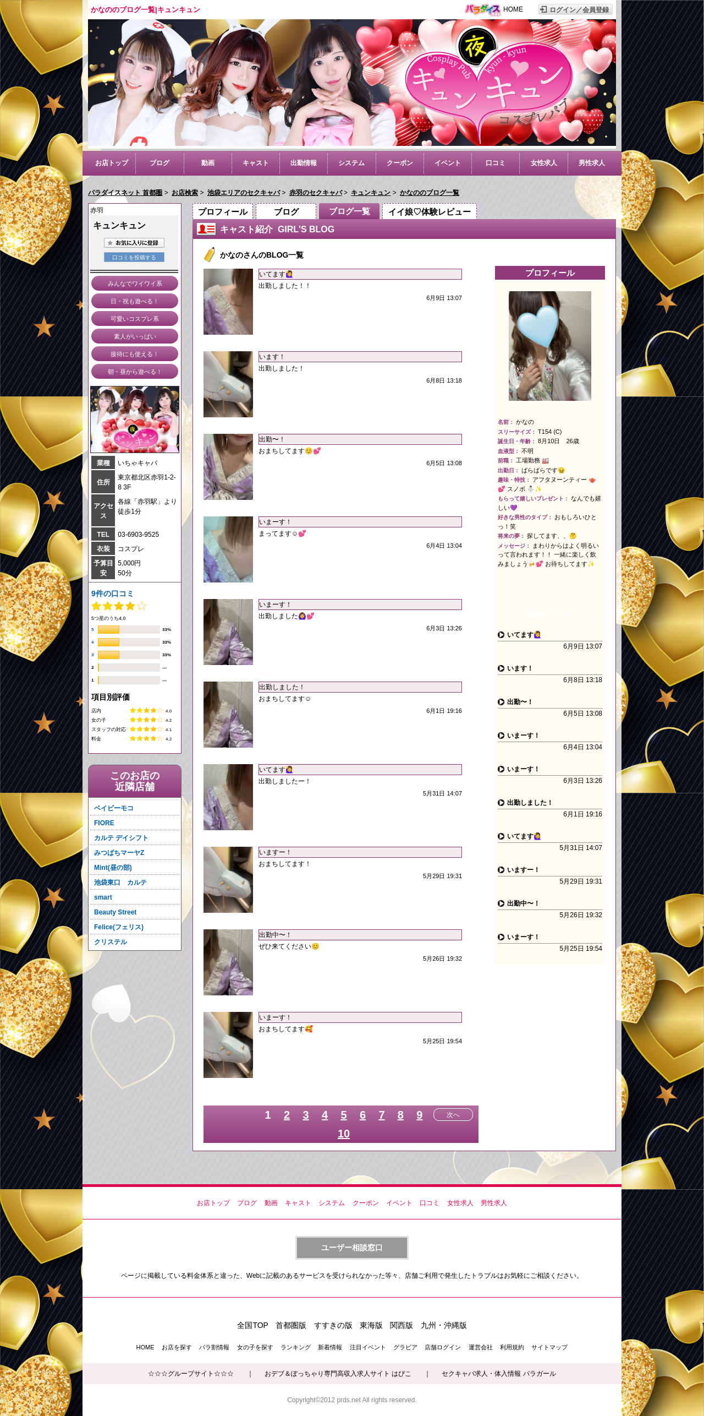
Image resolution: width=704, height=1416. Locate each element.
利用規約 (512, 1347)
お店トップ (111, 163)
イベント (448, 163)
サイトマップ (549, 1347)
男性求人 (592, 163)
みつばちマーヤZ (119, 853)
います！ (272, 357)
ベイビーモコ (114, 808)
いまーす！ (275, 522)
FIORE (104, 823)
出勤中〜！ (275, 935)
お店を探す (177, 1347)
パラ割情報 (214, 1347)
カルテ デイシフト (121, 838)
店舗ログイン (443, 1347)
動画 (208, 163)
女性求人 (544, 163)
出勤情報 (303, 163)
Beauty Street (115, 912)
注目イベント (368, 1347)
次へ (453, 1115)
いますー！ (275, 852)
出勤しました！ (282, 687)
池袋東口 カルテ (120, 882)
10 (344, 1134)
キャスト (256, 163)
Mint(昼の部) (113, 868)
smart (103, 897)
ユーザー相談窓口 (352, 1247)
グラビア (405, 1347)
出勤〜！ (272, 439)
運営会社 (481, 1347)
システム (351, 163)
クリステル (110, 942)
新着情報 (330, 1347)
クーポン (400, 163)
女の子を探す (255, 1347)
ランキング (295, 1347)
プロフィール (223, 211)
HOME (513, 9)
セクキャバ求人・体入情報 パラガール (499, 1373)
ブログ (159, 163)
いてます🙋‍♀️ (276, 274)
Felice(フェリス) (119, 927)
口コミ (495, 163)
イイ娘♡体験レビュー (429, 211)
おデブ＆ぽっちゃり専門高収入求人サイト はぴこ (338, 1373)
